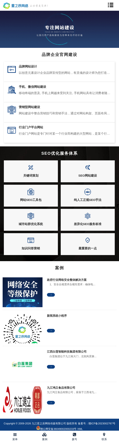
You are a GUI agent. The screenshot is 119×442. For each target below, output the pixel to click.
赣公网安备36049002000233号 (58, 428)
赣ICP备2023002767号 (101, 423)
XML (80, 428)
